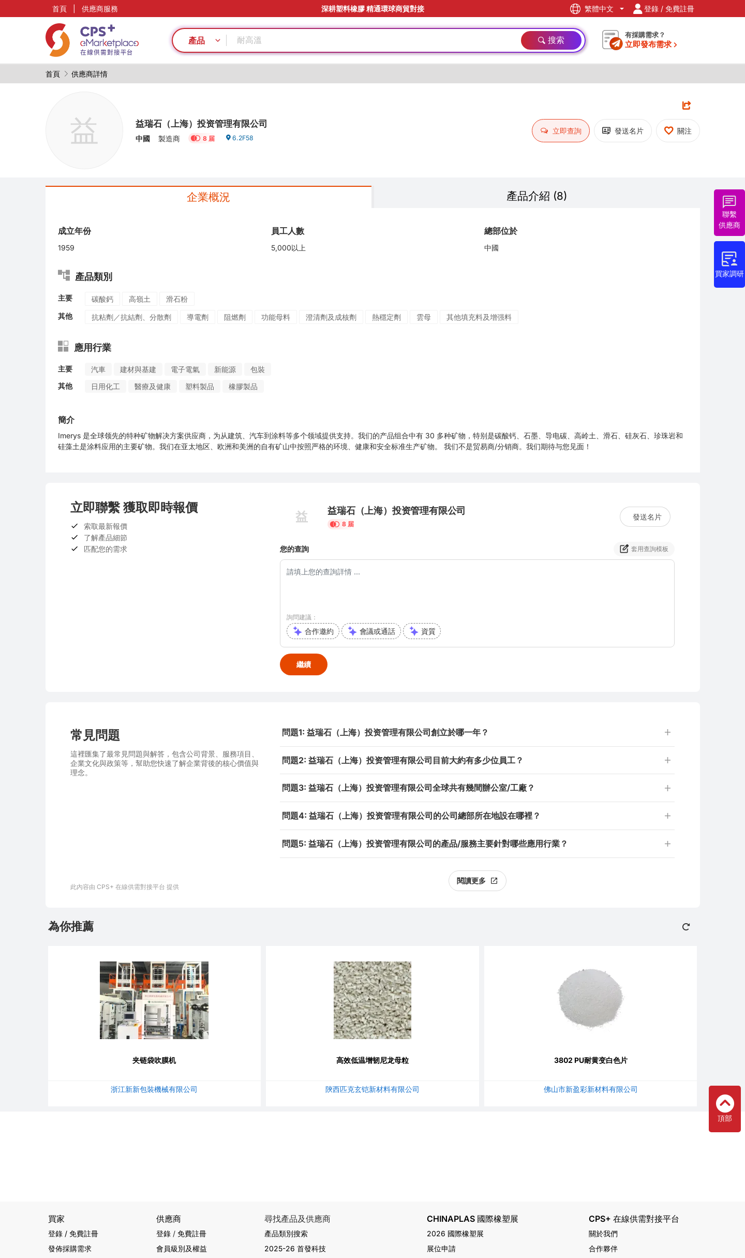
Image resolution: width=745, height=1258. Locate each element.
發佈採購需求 (70, 1248)
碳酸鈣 (102, 301)
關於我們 (603, 1233)
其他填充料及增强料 (479, 319)
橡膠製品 (243, 388)
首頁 (59, 8)
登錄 (163, 1233)
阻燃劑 (235, 319)
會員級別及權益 (181, 1248)
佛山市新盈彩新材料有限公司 (591, 1091)
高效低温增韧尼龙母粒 (372, 1062)
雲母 (423, 319)
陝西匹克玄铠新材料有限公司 (372, 1091)
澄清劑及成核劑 (331, 319)
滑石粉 (177, 301)
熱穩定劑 (386, 319)
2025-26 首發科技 (295, 1248)
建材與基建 (138, 371)
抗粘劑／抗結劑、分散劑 (131, 319)
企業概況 (208, 198)
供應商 (168, 1218)
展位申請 (441, 1248)
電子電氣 (185, 371)
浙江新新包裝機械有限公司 (154, 1091)
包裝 (257, 371)
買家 (56, 1218)
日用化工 (105, 388)
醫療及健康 (153, 388)
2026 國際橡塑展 (455, 1233)
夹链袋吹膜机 (154, 1062)
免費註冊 (191, 1233)
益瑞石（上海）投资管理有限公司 (221, 121)
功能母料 (275, 319)
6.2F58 (241, 142)
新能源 (225, 371)
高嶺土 (140, 301)
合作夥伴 (603, 1248)
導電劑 (197, 319)
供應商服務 (100, 8)
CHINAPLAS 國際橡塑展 (472, 1219)
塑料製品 (199, 388)
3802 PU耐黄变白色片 (591, 1062)
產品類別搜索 (286, 1233)
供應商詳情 (89, 73)
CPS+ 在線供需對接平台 (634, 1219)
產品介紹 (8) (537, 197)
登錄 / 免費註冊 (73, 1233)
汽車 (98, 371)
